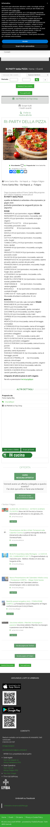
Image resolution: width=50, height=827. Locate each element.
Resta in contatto (9, 737)
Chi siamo (19, 817)
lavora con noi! (9, 742)
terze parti (33, 12)
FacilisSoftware (37, 822)
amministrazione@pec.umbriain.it (15, 750)
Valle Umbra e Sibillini (11, 450)
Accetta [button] (25, 41)
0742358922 (9, 402)
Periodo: (5, 79)
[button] (47, 3)
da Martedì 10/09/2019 (18, 168)
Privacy (28, 817)
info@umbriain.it (8, 746)
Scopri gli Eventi (28, 450)
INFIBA (18, 822)
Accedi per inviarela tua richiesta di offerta (25, 502)
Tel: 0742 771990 (10, 773)
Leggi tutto (13, 526)
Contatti (7, 52)
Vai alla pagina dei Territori (25, 651)
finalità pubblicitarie (34, 20)
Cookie (35, 817)
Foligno (25, 127)
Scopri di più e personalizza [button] (25, 46)
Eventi (40, 69)
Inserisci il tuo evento (25, 86)
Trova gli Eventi (25, 93)
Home (32, 69)
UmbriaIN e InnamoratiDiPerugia (16, 806)
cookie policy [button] (16, 10)
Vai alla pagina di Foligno (25, 661)
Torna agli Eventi (25, 665)
